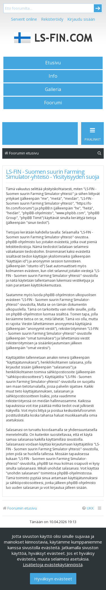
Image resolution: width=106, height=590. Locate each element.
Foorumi (53, 102)
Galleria (53, 89)
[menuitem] (99, 153)
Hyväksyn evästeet (53, 578)
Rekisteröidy (52, 19)
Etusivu (53, 63)
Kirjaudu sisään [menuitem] (81, 19)
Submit (97, 8)
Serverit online (24, 19)
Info (53, 76)
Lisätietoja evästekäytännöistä (53, 564)
